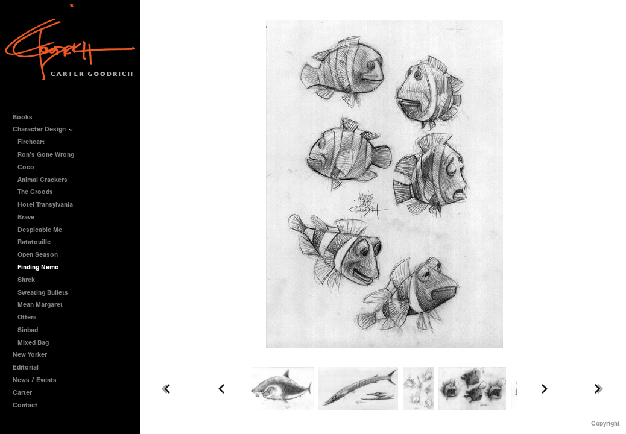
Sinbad (27, 330)
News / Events (35, 380)
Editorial (26, 367)
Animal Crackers (42, 180)
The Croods (35, 192)
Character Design (43, 129)
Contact (25, 405)
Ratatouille (34, 242)
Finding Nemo (38, 267)
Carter (22, 393)
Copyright (605, 423)
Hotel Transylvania (45, 205)
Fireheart (31, 142)
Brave (25, 217)
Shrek (26, 280)
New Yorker (30, 355)
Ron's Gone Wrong (45, 155)
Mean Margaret (40, 305)
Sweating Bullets (42, 293)
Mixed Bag (33, 343)
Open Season (37, 255)
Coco (25, 167)
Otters (27, 317)
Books (27, 117)
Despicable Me (39, 230)
